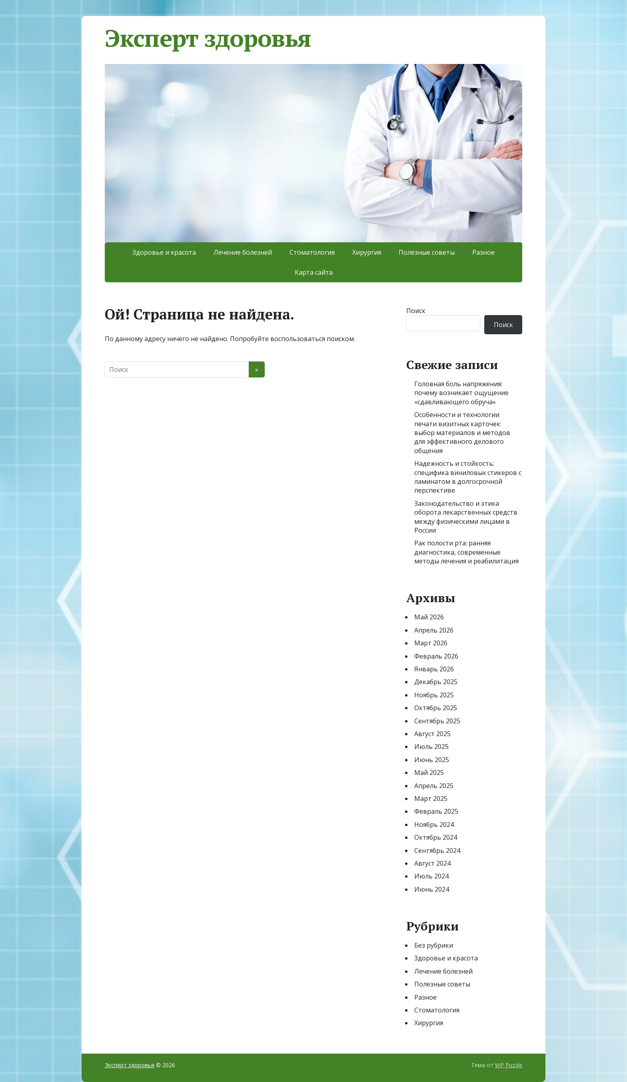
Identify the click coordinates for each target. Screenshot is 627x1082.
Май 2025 (429, 772)
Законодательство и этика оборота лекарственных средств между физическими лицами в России (465, 517)
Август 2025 (432, 733)
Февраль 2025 (436, 811)
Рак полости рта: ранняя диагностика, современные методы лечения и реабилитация (466, 552)
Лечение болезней (243, 252)
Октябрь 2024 (435, 837)
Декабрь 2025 (435, 681)
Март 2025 (430, 798)
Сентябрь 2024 (437, 850)
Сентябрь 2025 (437, 721)
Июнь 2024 (431, 889)
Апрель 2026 (433, 630)
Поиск (415, 310)
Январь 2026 (434, 669)
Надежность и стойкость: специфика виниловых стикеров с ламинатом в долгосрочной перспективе (467, 477)
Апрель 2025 (433, 785)
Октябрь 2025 (435, 707)
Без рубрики (433, 945)
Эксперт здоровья (208, 38)
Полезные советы (427, 252)
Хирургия (366, 252)
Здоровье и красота (164, 252)
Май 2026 (429, 617)
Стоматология (312, 252)
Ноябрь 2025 (434, 695)
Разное (483, 252)
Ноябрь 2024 (434, 824)
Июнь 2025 (431, 759)
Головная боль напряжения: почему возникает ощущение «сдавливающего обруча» (461, 392)
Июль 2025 (431, 746)
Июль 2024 (431, 876)
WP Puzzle (508, 1065)
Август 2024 (432, 863)
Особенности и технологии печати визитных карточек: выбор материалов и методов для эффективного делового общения (462, 432)
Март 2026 (430, 643)
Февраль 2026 (436, 656)
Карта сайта (314, 272)
